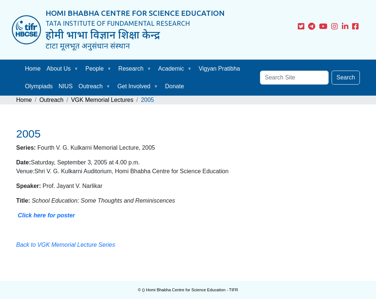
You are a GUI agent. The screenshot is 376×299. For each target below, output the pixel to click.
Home (33, 68)
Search (345, 77)
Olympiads (39, 86)
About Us (59, 68)
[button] (78, 69)
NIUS (66, 86)
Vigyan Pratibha (219, 68)
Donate (174, 86)
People (95, 68)
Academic (171, 68)
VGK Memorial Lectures (102, 100)
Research (130, 68)
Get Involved (134, 86)
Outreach (91, 86)
